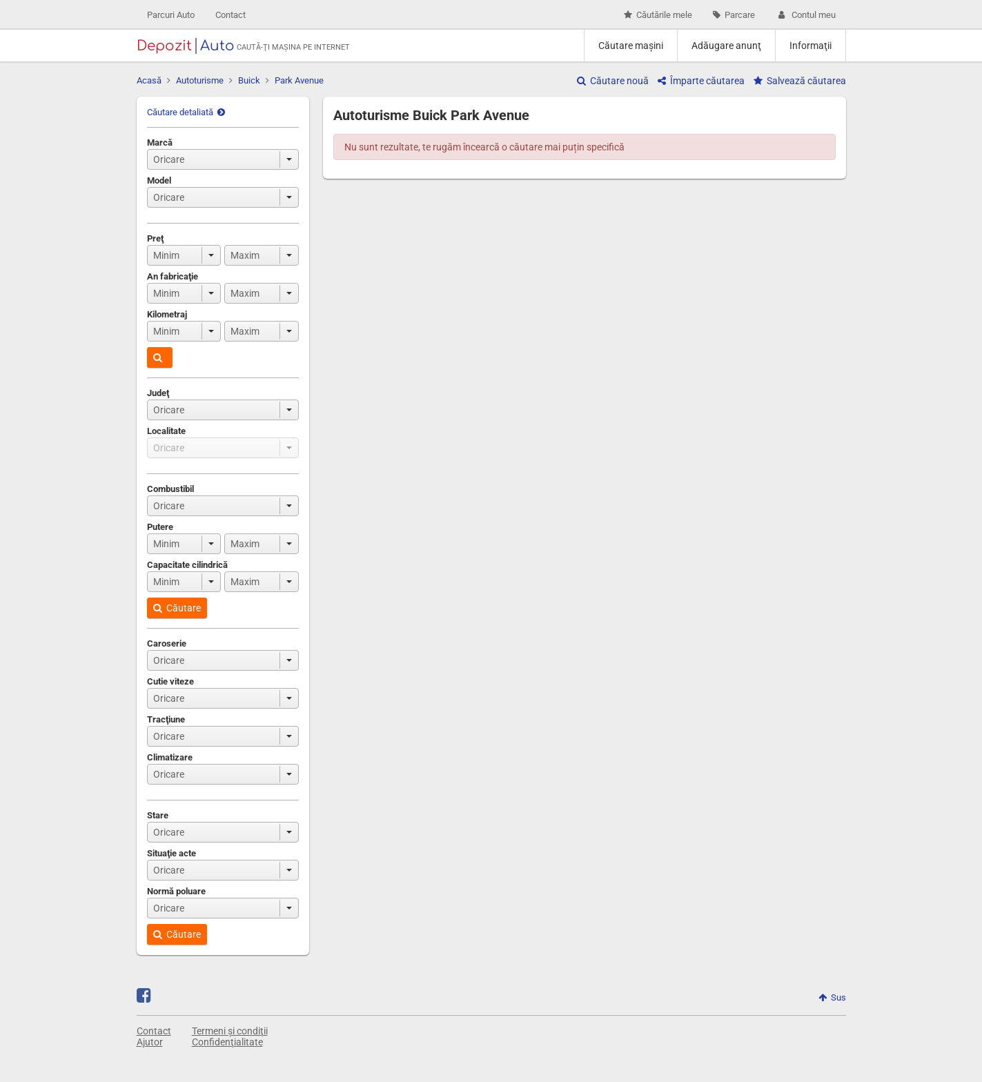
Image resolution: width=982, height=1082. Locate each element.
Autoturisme (200, 80)
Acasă (149, 80)
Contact (230, 15)
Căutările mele (658, 15)
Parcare (734, 15)
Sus (832, 997)
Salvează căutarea (800, 80)
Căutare (177, 607)
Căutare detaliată (186, 112)
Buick (249, 80)
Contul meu (806, 15)
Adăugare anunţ (726, 45)
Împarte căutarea (701, 80)
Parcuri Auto (171, 15)
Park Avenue (299, 80)
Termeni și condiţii (230, 1030)
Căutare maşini (630, 45)
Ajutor (150, 1041)
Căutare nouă (613, 80)
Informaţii (810, 45)
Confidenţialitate (227, 1041)
